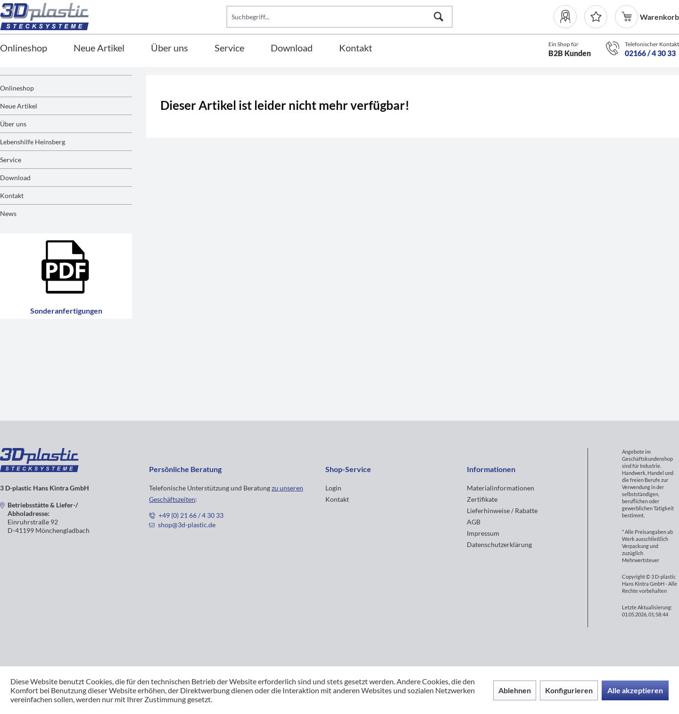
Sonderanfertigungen (66, 276)
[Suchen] (438, 16)
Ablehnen (514, 690)
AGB (473, 522)
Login (333, 488)
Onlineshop (17, 88)
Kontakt (12, 195)
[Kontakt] (355, 48)
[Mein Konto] (569, 16)
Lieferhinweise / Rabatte (502, 510)
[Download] (292, 48)
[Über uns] (169, 48)
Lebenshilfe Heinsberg (32, 142)
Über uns (13, 124)
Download (15, 178)
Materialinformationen (500, 488)
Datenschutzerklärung (499, 544)
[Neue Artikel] (99, 48)
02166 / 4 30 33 (650, 53)
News (8, 213)
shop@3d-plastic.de (186, 525)
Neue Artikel (18, 106)
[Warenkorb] (627, 16)
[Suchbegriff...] (339, 17)
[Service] (229, 48)
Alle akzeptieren (635, 690)
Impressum (483, 533)
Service (10, 160)
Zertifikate (482, 499)
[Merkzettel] (595, 16)
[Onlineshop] (23, 48)
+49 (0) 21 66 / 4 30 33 (191, 515)
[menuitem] (569, 16)
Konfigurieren (569, 690)
